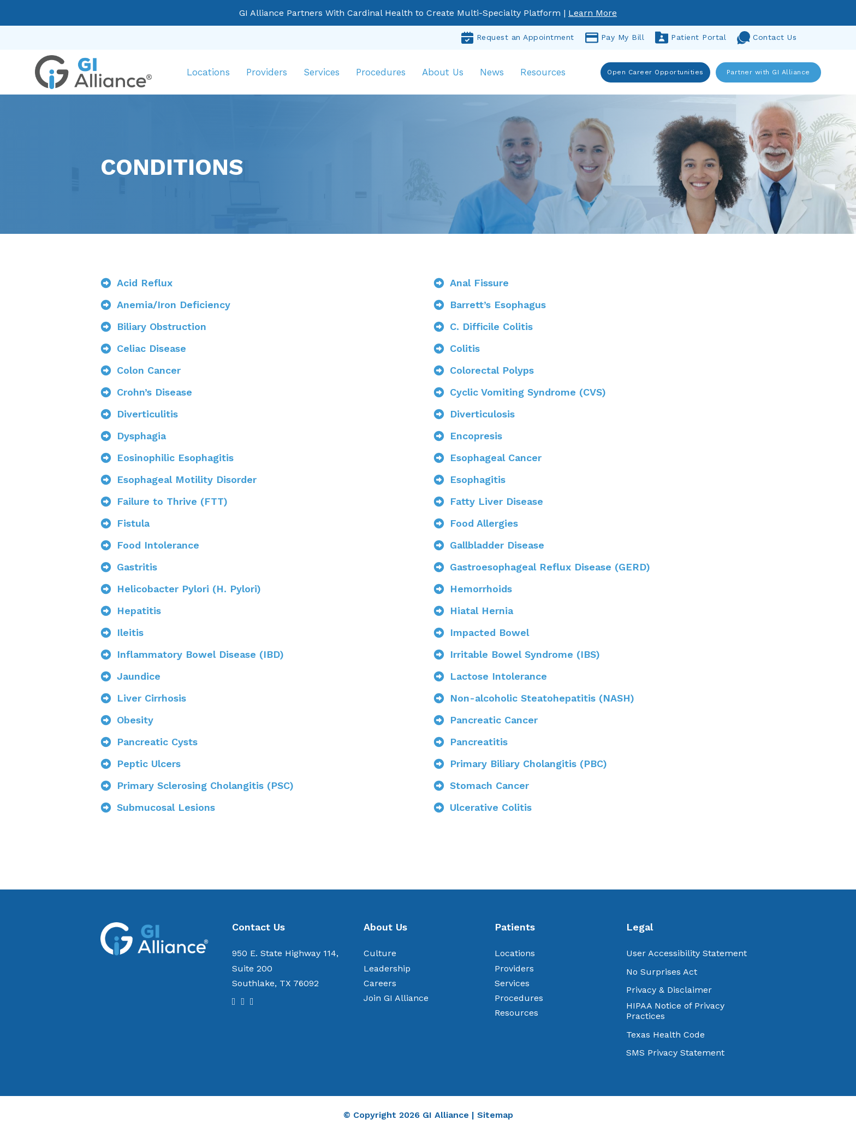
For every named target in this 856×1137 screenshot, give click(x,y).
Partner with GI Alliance (768, 73)
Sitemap (495, 1117)
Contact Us (766, 37)
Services (326, 73)
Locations (212, 73)
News (496, 73)
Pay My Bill (615, 37)
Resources (547, 73)
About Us (447, 73)
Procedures (385, 73)
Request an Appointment (517, 37)
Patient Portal (690, 37)
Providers (271, 73)
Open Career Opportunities (656, 73)
